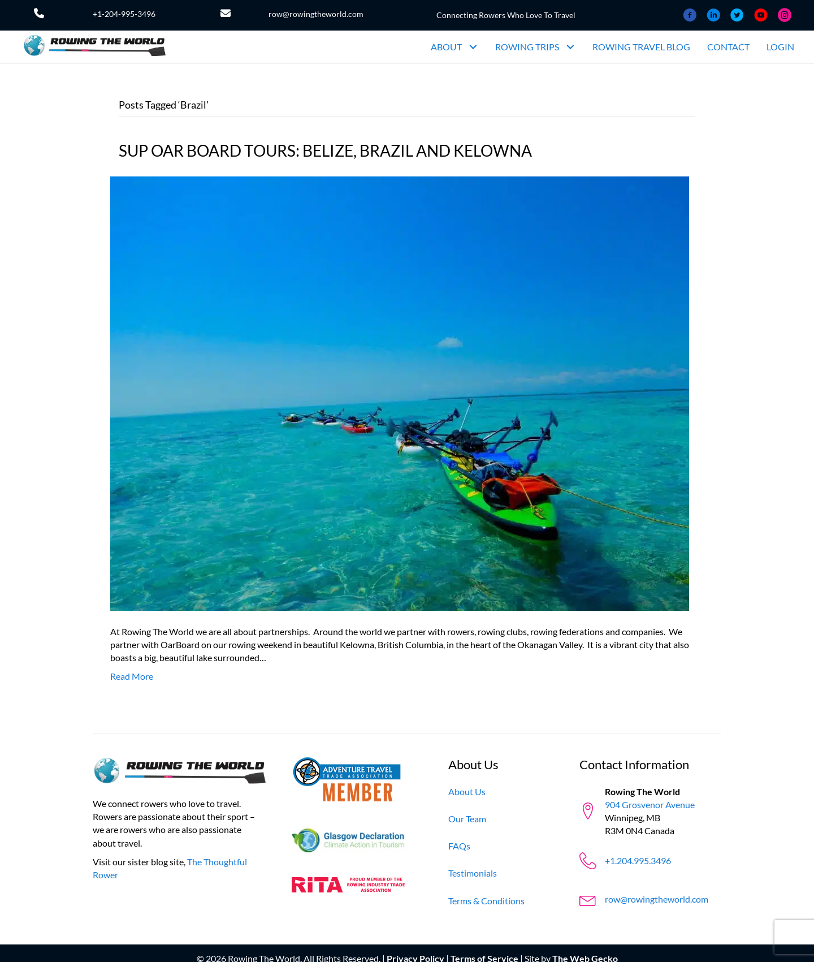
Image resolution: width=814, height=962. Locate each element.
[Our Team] (467, 818)
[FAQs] (459, 845)
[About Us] (467, 791)
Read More (131, 676)
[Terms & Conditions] (486, 900)
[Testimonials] (472, 873)
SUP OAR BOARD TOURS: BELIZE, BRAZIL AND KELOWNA (325, 150)
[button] (473, 47)
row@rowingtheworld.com (316, 14)
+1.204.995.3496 (638, 860)
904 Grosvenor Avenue (650, 804)
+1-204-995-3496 (124, 14)
